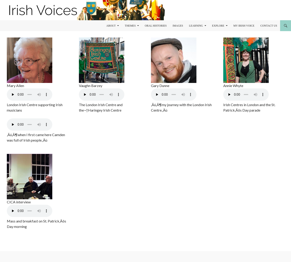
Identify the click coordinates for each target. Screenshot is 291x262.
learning (196, 25)
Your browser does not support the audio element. (29, 94)
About (110, 25)
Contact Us (268, 25)
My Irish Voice (244, 25)
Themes (130, 25)
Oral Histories (156, 25)
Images (178, 25)
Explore (218, 25)
